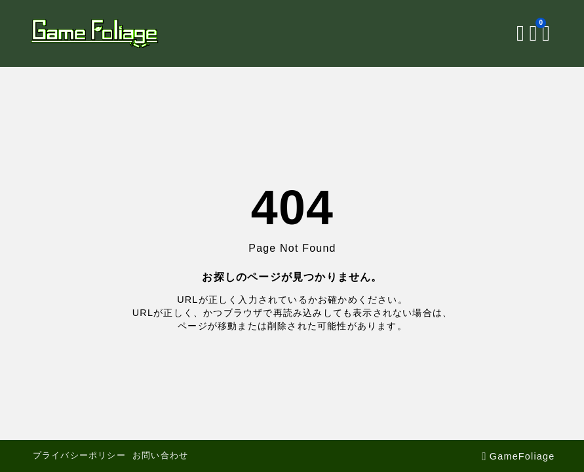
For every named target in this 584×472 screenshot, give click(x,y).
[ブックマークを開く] (536, 33)
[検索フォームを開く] (521, 33)
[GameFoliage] (94, 33)
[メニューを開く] (548, 33)
